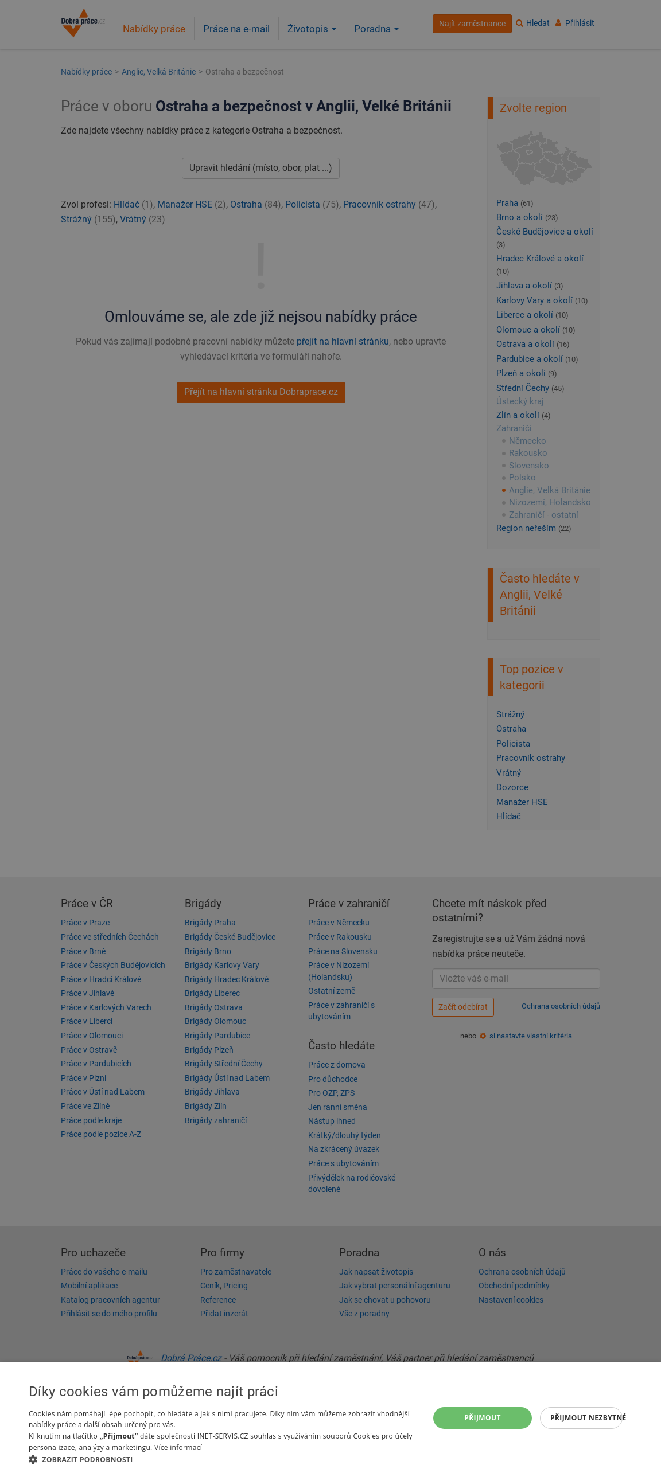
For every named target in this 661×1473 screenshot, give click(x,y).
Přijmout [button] (482, 1418)
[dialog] (330, 1417)
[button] (223, 1459)
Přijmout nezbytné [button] (586, 1418)
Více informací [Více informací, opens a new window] (178, 1447)
